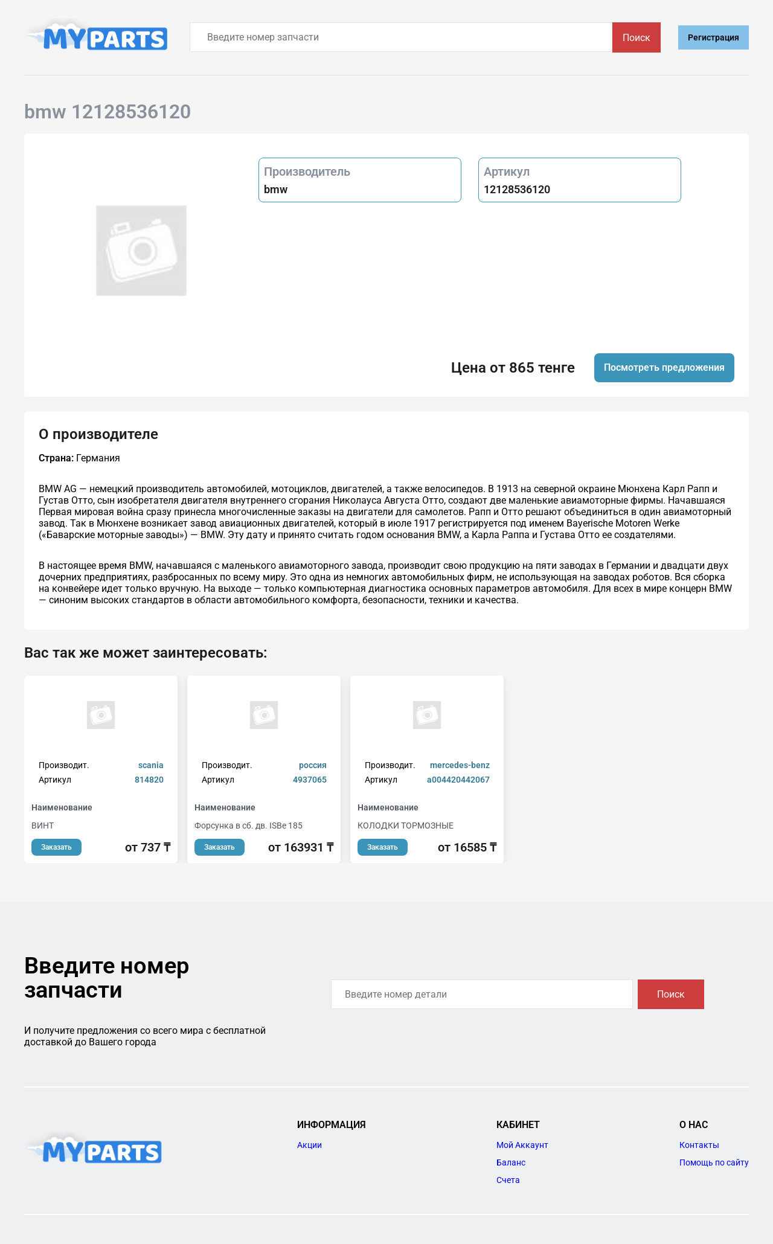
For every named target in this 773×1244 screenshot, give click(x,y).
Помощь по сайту (714, 1162)
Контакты (699, 1145)
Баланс (510, 1162)
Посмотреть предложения (664, 367)
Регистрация (713, 37)
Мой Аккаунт (522, 1145)
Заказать (56, 847)
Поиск (636, 37)
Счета (508, 1180)
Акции (309, 1145)
